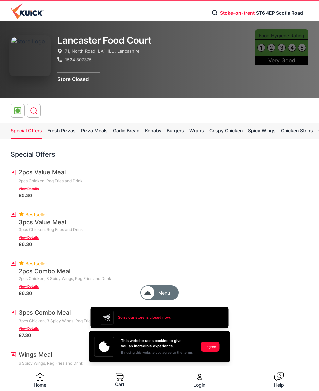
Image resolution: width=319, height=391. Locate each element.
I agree (210, 347)
